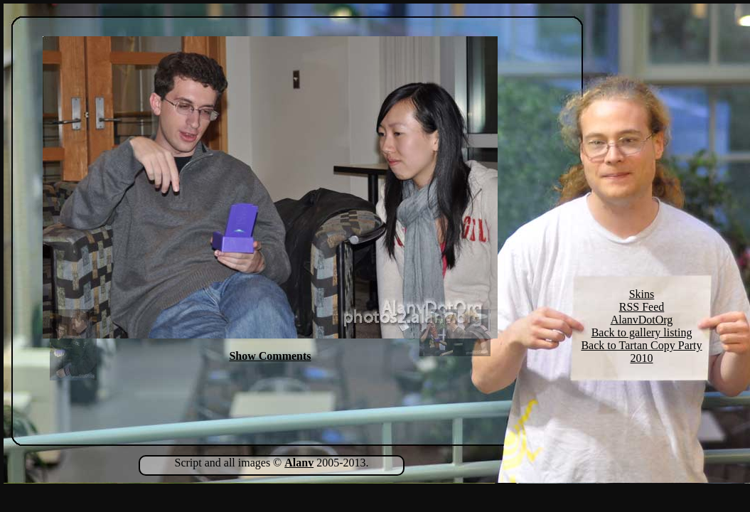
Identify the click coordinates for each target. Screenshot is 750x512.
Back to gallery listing (641, 332)
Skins (642, 294)
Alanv (299, 463)
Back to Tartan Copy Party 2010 (641, 351)
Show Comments (270, 356)
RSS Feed (642, 307)
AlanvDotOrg (642, 320)
